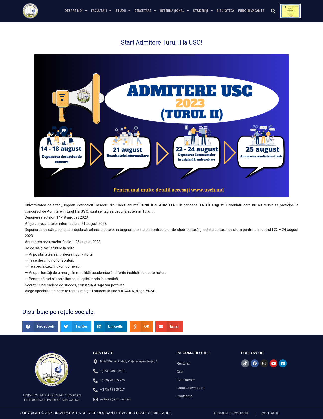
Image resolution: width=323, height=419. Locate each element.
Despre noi (76, 11)
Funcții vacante (251, 11)
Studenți (203, 11)
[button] (273, 11)
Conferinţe (185, 396)
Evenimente (186, 380)
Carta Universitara (191, 388)
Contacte (271, 413)
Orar (180, 372)
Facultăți (101, 11)
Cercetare (145, 11)
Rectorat (183, 363)
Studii (122, 11)
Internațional (174, 11)
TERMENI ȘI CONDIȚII (230, 413)
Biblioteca (225, 11)
